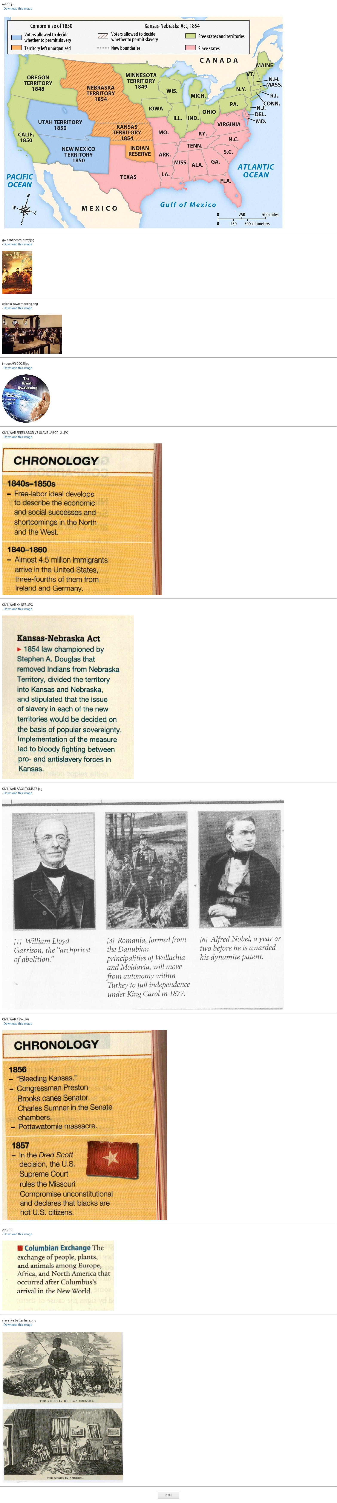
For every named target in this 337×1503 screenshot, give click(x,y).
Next (168, 1495)
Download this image (18, 8)
